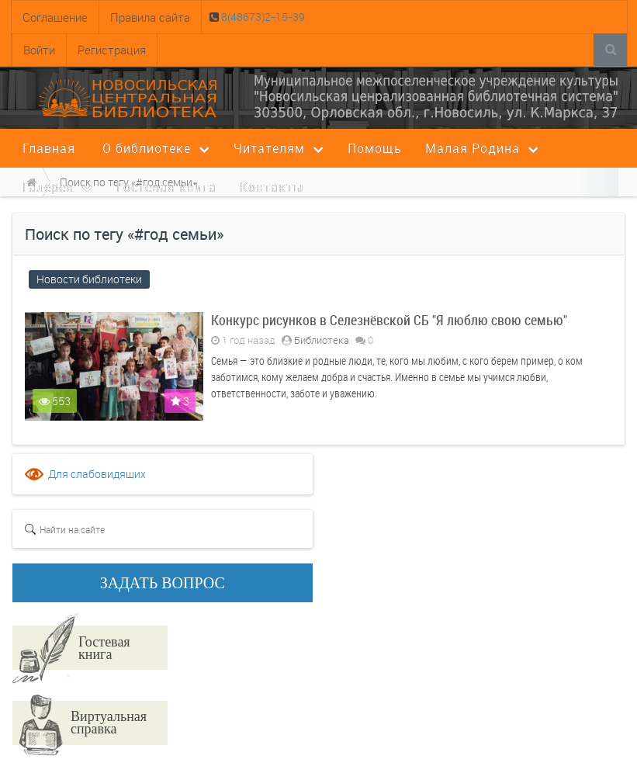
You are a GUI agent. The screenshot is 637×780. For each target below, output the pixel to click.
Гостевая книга (104, 647)
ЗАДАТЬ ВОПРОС (162, 582)
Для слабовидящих (97, 473)
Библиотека (321, 340)
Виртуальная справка (109, 722)
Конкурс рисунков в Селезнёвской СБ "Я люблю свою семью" (389, 319)
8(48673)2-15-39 (262, 16)
